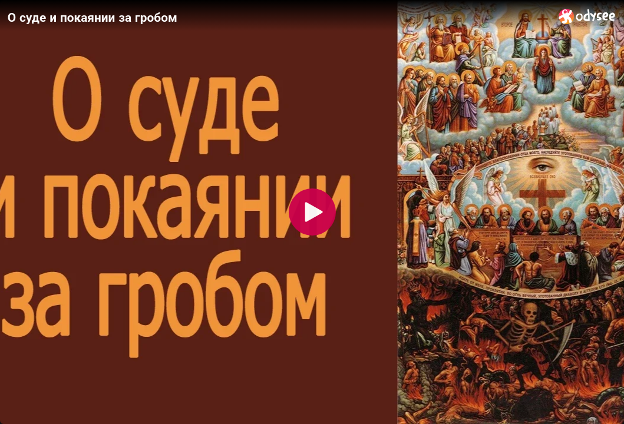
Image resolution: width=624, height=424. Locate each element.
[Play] (312, 212)
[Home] (587, 16)
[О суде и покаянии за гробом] (278, 17)
